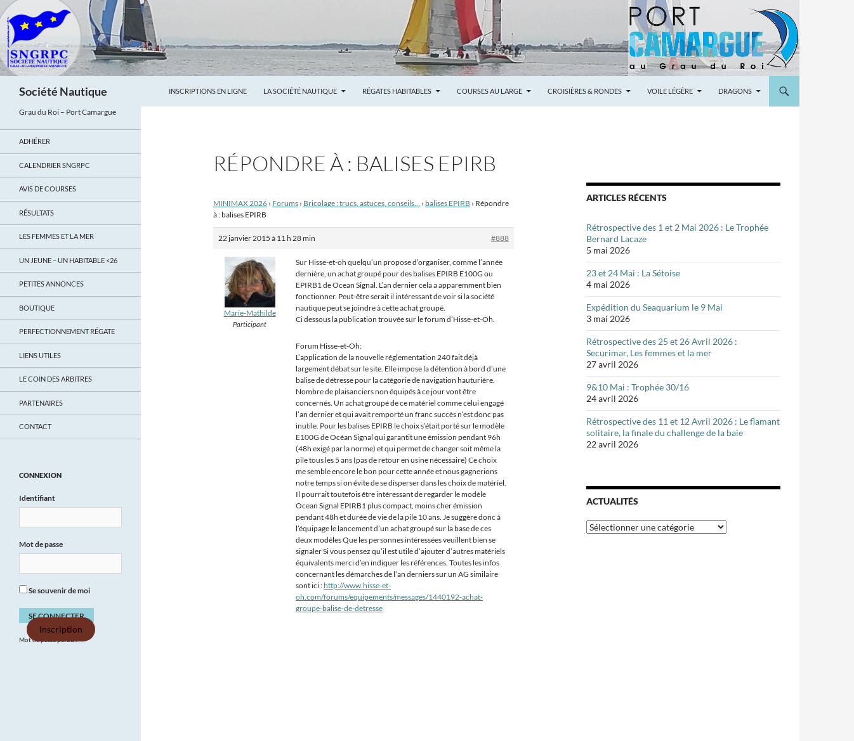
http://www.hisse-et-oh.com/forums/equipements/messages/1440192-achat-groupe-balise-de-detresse (389, 597)
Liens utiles (40, 355)
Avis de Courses (47, 188)
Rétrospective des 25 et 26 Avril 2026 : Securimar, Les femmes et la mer (661, 347)
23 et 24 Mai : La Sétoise (633, 272)
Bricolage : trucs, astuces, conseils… (361, 203)
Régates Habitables (396, 91)
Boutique (37, 308)
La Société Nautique (300, 91)
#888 (500, 238)
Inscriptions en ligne (208, 91)
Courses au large (489, 91)
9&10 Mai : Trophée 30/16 (637, 387)
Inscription (60, 629)
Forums (285, 203)
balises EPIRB (447, 203)
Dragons (735, 91)
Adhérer (34, 141)
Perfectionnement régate (67, 331)
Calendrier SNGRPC (54, 165)
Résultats (36, 213)
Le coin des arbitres (55, 379)
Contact (35, 426)
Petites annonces (51, 284)
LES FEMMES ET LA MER (56, 236)
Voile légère (670, 91)
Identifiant (37, 498)
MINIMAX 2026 (240, 203)
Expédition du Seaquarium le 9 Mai (654, 307)
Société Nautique (63, 91)
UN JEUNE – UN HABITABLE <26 (68, 260)
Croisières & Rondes (585, 91)
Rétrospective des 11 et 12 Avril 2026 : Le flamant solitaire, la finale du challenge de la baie (683, 427)
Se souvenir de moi (54, 590)
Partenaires (41, 403)
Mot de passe (41, 544)
